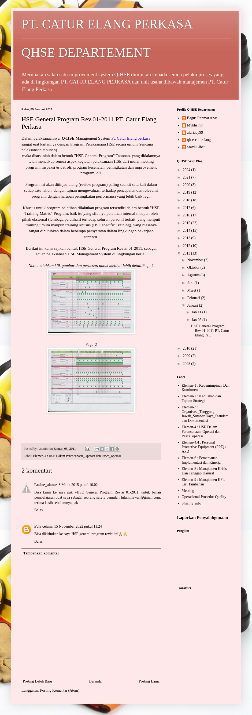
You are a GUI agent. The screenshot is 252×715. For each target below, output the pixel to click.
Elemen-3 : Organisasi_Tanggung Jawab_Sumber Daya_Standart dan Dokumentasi (205, 414)
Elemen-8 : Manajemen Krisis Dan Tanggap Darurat (204, 471)
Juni (190, 283)
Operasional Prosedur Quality (204, 497)
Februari (194, 298)
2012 (187, 246)
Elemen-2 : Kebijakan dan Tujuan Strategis (201, 398)
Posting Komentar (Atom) (59, 690)
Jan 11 (197, 312)
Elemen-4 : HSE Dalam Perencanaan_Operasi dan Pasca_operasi (77, 456)
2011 (187, 253)
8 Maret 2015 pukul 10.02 (78, 485)
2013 (187, 238)
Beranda (95, 681)
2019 (187, 192)
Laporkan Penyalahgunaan (202, 517)
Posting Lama (149, 681)
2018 (187, 200)
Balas (38, 510)
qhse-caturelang (199, 140)
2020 (187, 185)
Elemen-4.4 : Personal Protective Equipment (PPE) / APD (204, 446)
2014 (187, 230)
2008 (187, 364)
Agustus (193, 275)
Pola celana (43, 526)
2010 (187, 348)
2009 (187, 356)
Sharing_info (191, 503)
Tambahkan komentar (41, 553)
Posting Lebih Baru (37, 681)
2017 (187, 208)
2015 (187, 223)
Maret (192, 290)
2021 (187, 177)
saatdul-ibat (196, 147)
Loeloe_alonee (45, 485)
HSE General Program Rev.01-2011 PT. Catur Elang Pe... (210, 330)
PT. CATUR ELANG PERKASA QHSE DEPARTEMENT (126, 38)
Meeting (188, 491)
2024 (187, 170)
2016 (187, 215)
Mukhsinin (195, 125)
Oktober (193, 268)
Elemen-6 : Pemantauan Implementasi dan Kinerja (201, 460)
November (195, 260)
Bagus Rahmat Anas (202, 118)
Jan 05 (197, 320)
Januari (193, 305)
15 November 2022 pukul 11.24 (78, 526)
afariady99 (195, 132)
